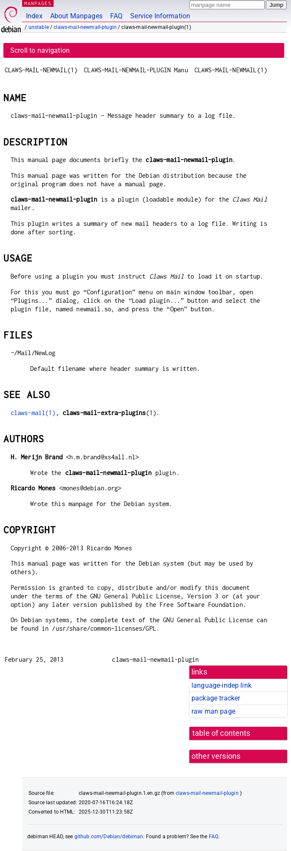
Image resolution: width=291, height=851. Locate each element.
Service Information (160, 16)
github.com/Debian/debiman (108, 837)
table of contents (221, 733)
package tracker (215, 698)
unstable (39, 27)
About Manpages (76, 16)
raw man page (213, 711)
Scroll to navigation (40, 50)
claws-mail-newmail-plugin (85, 27)
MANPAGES (37, 3)
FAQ (116, 16)
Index (34, 16)
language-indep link (221, 685)
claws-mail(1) (33, 412)
